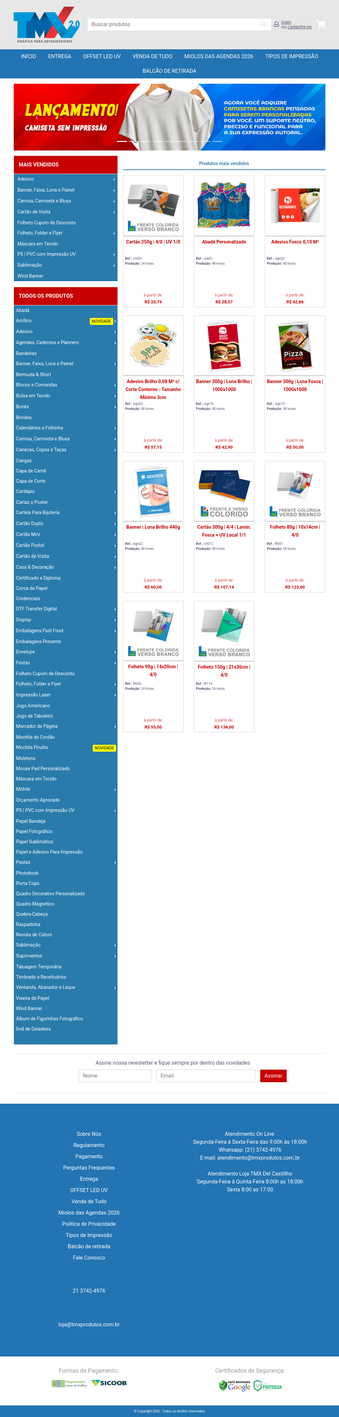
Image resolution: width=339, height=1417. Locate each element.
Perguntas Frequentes (89, 1168)
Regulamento (89, 1145)
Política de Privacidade (89, 1224)
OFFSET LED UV (102, 56)
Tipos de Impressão (291, 56)
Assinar (273, 1076)
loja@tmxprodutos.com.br (89, 1324)
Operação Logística (35, 1039)
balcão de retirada (169, 71)
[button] (37, 117)
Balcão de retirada (89, 1246)
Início (28, 56)
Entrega (59, 56)
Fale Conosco (89, 1258)
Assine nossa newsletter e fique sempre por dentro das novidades (172, 1063)
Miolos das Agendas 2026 (218, 56)
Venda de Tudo (152, 56)
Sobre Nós (89, 1134)
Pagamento (89, 1156)
